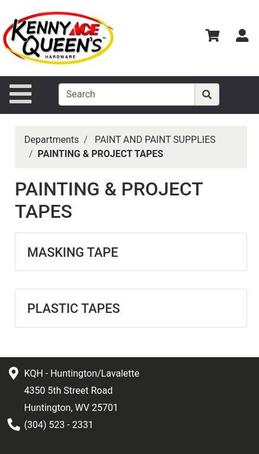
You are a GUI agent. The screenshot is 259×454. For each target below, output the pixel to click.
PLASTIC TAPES (73, 308)
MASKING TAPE (72, 252)
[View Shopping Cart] (212, 37)
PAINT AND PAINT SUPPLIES (155, 139)
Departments (51, 139)
